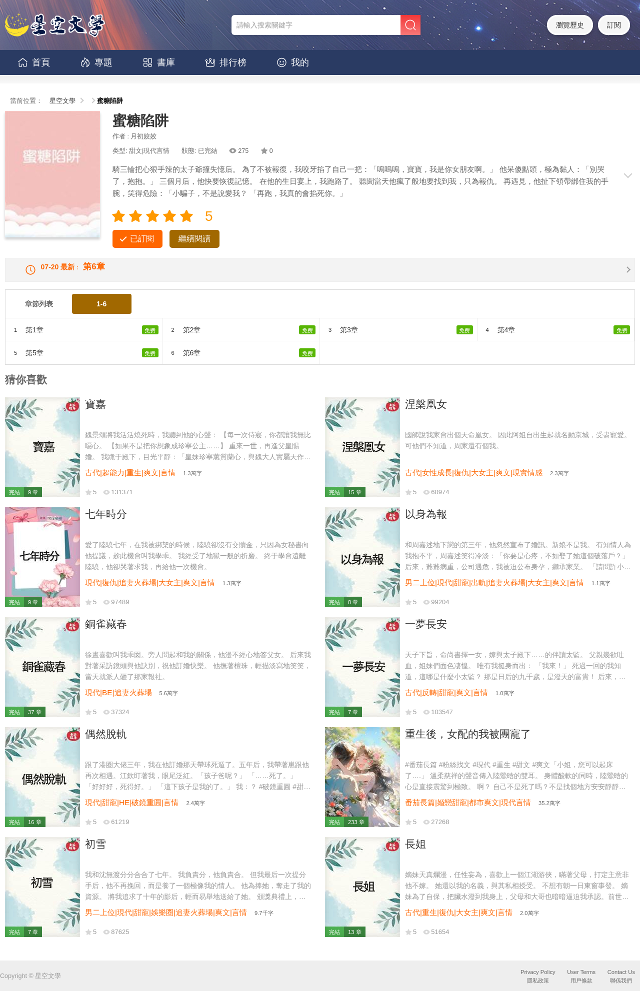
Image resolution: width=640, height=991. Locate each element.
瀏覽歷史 (570, 25)
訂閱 (614, 25)
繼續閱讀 (194, 238)
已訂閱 (142, 238)
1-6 (101, 313)
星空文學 (63, 100)
